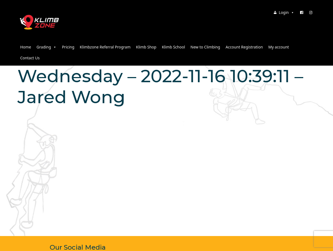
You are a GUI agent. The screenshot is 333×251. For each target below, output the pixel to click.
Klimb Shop (146, 47)
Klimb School (173, 47)
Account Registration (244, 47)
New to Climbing (205, 47)
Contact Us (30, 57)
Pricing (68, 47)
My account (278, 47)
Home (25, 47)
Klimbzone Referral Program (105, 47)
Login (286, 12)
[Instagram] (311, 12)
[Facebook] (301, 12)
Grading (47, 47)
